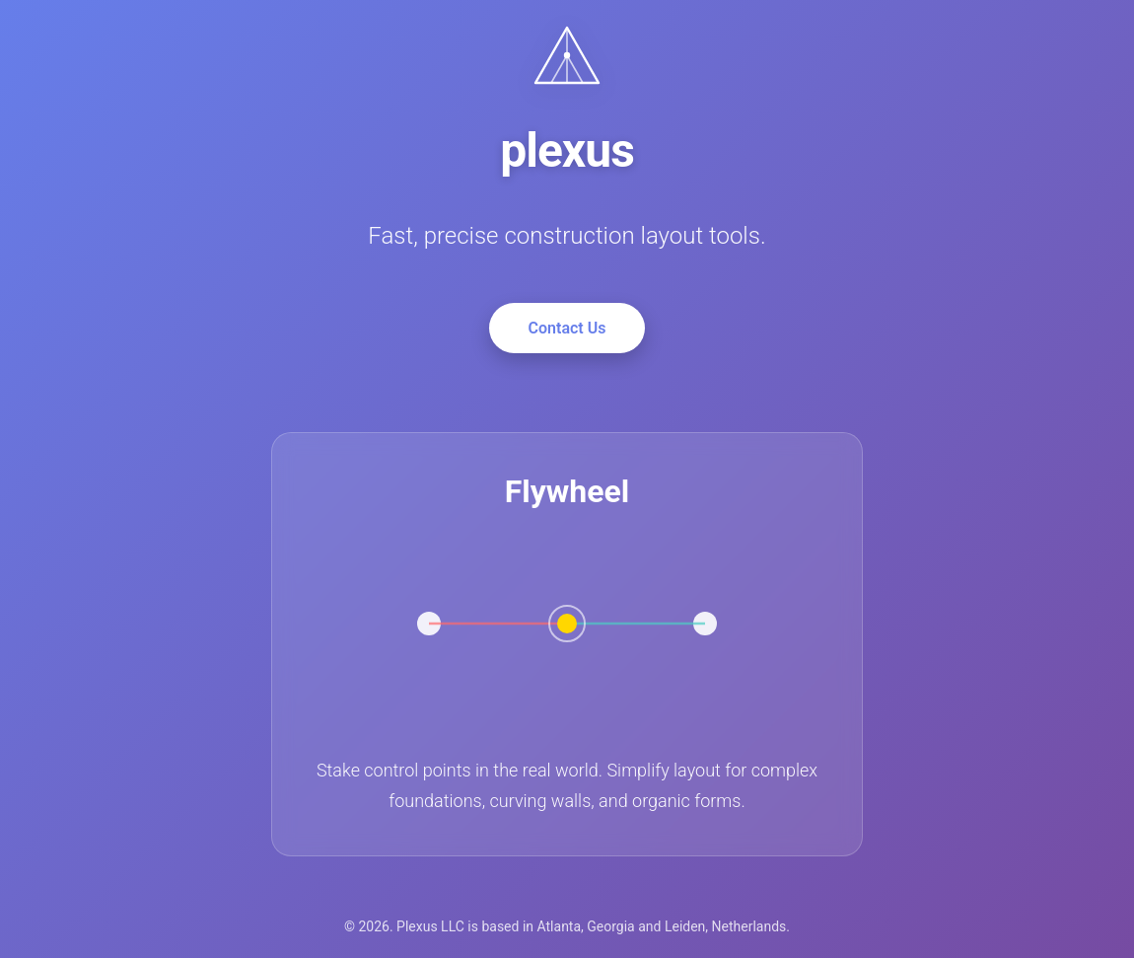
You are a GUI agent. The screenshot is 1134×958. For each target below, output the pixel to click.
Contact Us (567, 328)
